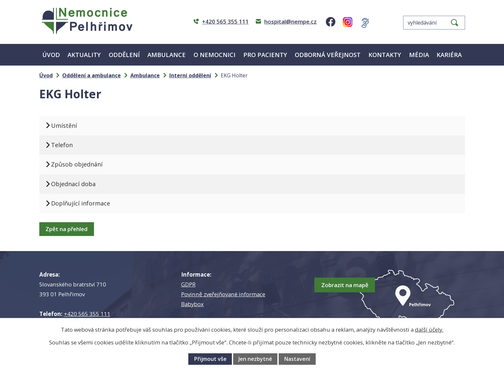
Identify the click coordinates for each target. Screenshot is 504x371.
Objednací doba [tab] (76, 184)
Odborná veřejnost (328, 54)
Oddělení (124, 54)
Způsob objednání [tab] (79, 164)
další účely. (429, 329)
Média (419, 54)
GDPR (188, 284)
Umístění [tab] (67, 125)
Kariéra (449, 54)
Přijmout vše (210, 358)
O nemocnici (214, 54)
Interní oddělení (190, 75)
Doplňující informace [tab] (83, 203)
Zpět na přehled (68, 229)
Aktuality (84, 54)
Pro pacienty (265, 54)
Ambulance (166, 54)
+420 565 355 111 (87, 314)
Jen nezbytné (255, 358)
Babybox (192, 304)
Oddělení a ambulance (91, 75)
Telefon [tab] (65, 145)
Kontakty (384, 54)
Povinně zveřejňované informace (223, 294)
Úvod (51, 54)
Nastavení (297, 358)
